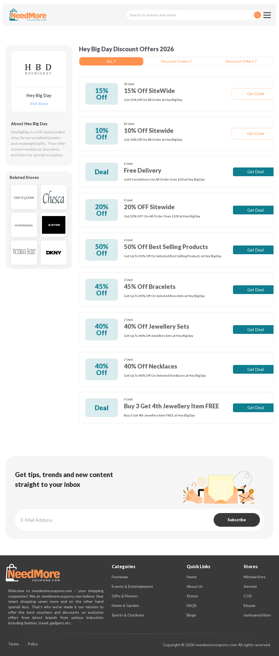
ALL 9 (111, 61)
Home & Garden (125, 605)
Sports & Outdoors (128, 615)
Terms (13, 644)
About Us (195, 586)
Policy (33, 644)
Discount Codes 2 (176, 61)
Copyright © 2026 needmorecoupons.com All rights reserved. (217, 644)
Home (192, 576)
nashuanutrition (257, 615)
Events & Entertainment (132, 586)
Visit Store (39, 104)
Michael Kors (255, 576)
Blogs (191, 615)
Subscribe (237, 519)
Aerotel (250, 586)
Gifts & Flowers (125, 596)
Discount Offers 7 (241, 61)
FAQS (191, 605)
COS (248, 596)
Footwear (120, 576)
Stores (192, 596)
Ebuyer (250, 605)
